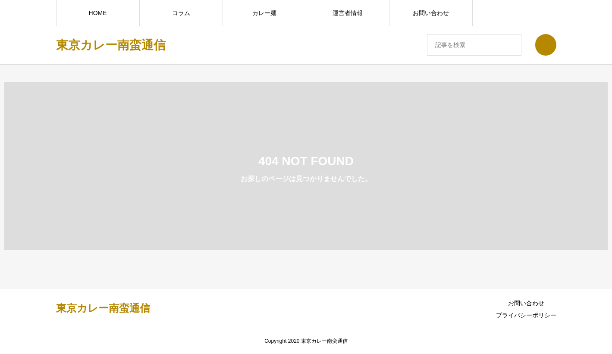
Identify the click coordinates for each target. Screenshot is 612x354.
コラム (181, 12)
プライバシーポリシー (526, 315)
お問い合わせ (431, 12)
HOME (98, 12)
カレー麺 (264, 12)
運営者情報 (348, 12)
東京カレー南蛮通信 (111, 45)
